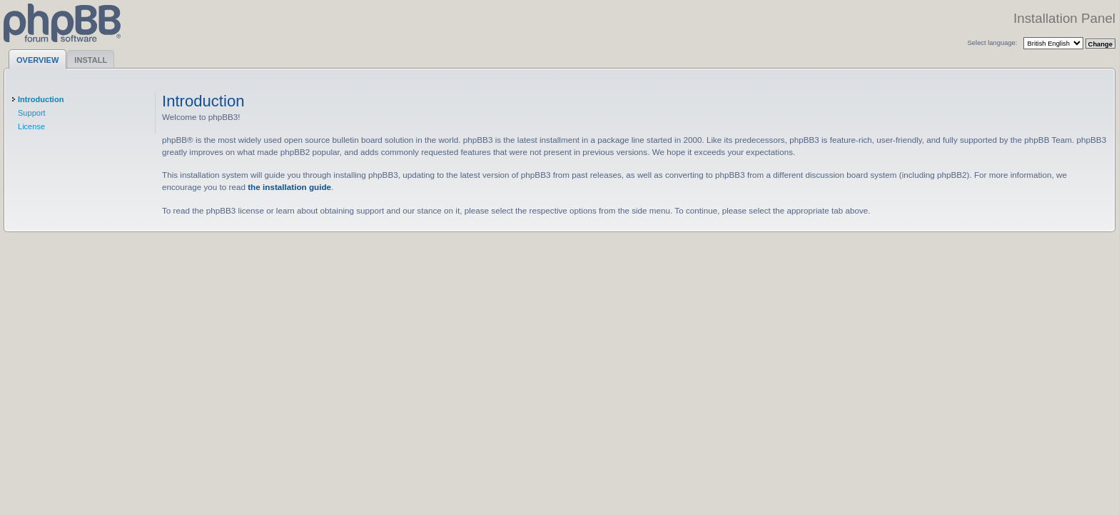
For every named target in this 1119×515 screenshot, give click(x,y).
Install (90, 60)
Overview (37, 60)
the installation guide (289, 186)
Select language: (993, 42)
